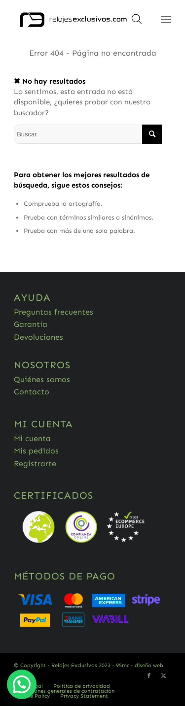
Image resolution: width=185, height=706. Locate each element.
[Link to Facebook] (149, 676)
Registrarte (35, 463)
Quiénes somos (42, 379)
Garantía (30, 324)
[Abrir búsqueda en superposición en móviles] (137, 22)
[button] (22, 684)
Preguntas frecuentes (53, 312)
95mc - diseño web (139, 665)
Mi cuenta (32, 438)
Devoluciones (38, 337)
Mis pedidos (36, 450)
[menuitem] (81, 686)
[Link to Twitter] (163, 676)
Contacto (31, 391)
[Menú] (166, 20)
